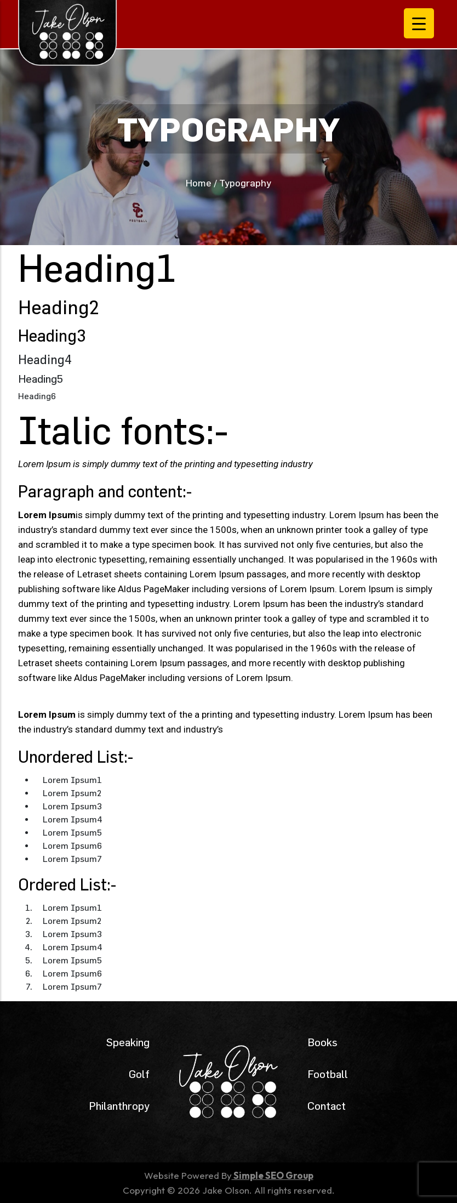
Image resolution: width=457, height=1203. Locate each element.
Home (199, 183)
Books (322, 1042)
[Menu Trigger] (419, 23)
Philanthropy (119, 1105)
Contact (326, 1105)
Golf (139, 1074)
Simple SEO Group (272, 1175)
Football (327, 1074)
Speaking (128, 1042)
